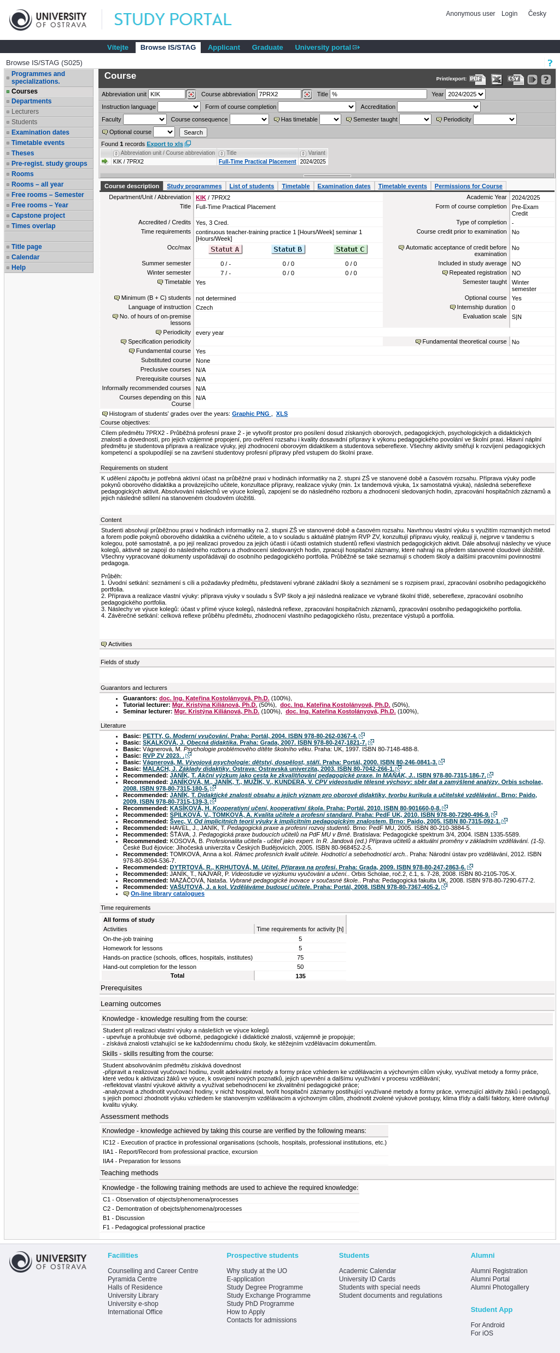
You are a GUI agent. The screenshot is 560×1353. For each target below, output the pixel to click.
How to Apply (245, 1312)
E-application (245, 1279)
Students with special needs (380, 1287)
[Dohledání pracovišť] (191, 94)
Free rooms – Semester (47, 195)
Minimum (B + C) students (156, 297)
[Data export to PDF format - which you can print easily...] (477, 79)
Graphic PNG (251, 413)
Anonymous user (471, 14)
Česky (537, 14)
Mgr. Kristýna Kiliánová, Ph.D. (215, 704)
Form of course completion (240, 106)
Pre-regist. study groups (49, 163)
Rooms (22, 174)
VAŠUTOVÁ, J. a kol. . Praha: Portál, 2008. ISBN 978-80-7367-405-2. (305, 887)
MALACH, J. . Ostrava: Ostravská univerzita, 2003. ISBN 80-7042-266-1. (268, 768)
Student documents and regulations (390, 1295)
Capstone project (38, 215)
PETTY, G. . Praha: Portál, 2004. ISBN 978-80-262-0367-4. (250, 736)
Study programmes (194, 186)
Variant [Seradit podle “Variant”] (316, 153)
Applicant (224, 47)
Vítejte (118, 47)
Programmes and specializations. (38, 77)
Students (24, 122)
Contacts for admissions (261, 1320)
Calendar (25, 257)
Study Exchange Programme (268, 1295)
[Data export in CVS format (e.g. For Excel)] (516, 79)
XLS (282, 413)
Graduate (267, 47)
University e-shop (133, 1304)
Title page (26, 247)
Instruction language (129, 106)
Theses (22, 153)
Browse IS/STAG (168, 47)
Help (18, 267)
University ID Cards (367, 1279)
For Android (488, 1325)
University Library (133, 1295)
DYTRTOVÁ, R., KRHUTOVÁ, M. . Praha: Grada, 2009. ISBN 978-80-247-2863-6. (318, 867)
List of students (252, 186)
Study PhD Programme (260, 1304)
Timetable (296, 186)
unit (124, 94)
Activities (120, 644)
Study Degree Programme (264, 1287)
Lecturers (25, 111)
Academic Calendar (367, 1271)
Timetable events (38, 143)
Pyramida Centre (132, 1279)
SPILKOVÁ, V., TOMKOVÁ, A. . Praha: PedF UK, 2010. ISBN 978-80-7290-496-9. (330, 814)
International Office (135, 1312)
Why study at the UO (256, 1271)
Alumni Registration (499, 1271)
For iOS (482, 1333)
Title (322, 94)
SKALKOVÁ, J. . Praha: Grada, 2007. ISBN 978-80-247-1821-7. (255, 742)
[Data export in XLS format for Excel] (496, 79)
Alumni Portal (490, 1279)
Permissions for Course (469, 186)
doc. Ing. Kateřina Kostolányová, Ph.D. (214, 698)
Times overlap (33, 226)
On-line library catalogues (168, 893)
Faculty (111, 119)
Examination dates (40, 132)
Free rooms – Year (39, 205)
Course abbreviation (228, 94)
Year (437, 94)
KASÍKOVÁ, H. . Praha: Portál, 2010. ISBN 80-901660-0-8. (305, 808)
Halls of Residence (135, 1287)
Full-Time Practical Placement (257, 162)
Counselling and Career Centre (153, 1271)
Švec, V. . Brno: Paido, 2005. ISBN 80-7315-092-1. (335, 821)
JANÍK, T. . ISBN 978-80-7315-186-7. (328, 775)
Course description (131, 186)
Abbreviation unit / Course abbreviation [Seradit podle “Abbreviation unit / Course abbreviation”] (168, 153)
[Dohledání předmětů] (307, 94)
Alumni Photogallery (500, 1287)
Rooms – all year (37, 184)
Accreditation (378, 106)
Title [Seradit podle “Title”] (231, 153)
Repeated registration (478, 272)
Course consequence (199, 119)
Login (509, 14)
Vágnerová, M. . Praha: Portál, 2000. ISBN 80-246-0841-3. (290, 762)
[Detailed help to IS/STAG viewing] (546, 79)
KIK (201, 197)
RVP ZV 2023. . (163, 755)
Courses (24, 91)
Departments (31, 101)
